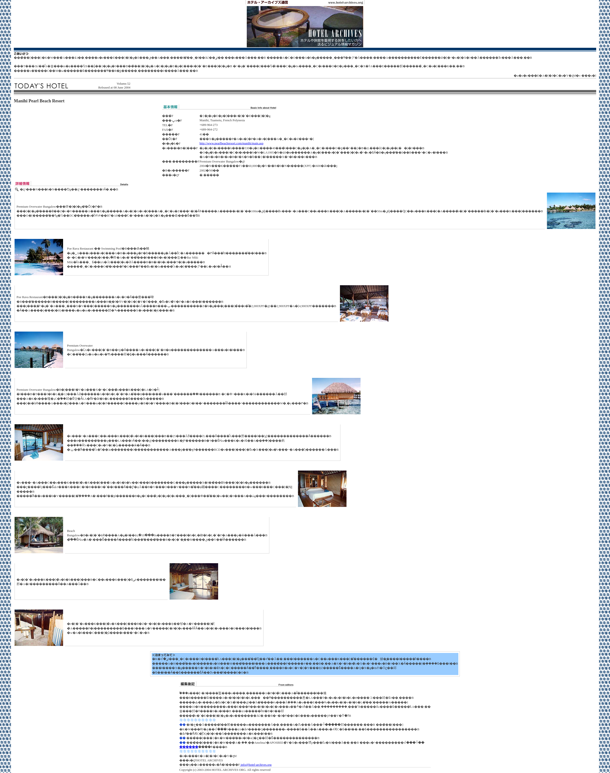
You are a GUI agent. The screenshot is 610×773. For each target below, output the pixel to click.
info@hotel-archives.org (256, 764)
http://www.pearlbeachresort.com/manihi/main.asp (231, 143)
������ (188, 747)
